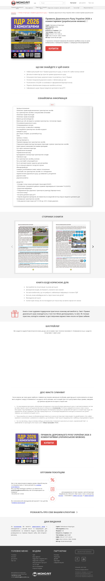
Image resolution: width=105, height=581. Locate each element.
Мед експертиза (88, 8)
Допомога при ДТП (65, 8)
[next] (93, 247)
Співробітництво (59, 562)
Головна (13, 555)
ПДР (34, 555)
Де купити (82, 3)
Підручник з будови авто (41, 7)
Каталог (13, 13)
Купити (53, 48)
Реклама (56, 555)
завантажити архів (38, 526)
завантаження (89, 495)
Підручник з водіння (53, 8)
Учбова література (23, 13)
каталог (60, 495)
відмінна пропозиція (18, 503)
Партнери (57, 560)
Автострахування (38, 566)
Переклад (57, 557)
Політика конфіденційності (81, 569)
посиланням (57, 408)
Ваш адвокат (29, 8)
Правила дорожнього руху (17, 7)
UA (35, 3)
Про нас (91, 3)
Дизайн (56, 559)
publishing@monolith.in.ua (20, 490)
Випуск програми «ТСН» (50, 422)
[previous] (12, 247)
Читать (26, 38)
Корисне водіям (37, 568)
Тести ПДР (76, 8)
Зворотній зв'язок (84, 552)
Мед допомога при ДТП (40, 562)
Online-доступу (77, 495)
